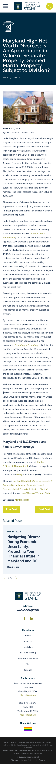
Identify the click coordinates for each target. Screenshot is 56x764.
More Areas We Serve (28, 658)
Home (28, 635)
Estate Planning (28, 652)
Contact (28, 669)
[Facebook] (24, 618)
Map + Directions (28, 695)
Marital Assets (22, 499)
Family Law (28, 647)
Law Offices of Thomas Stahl (35, 493)
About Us (28, 641)
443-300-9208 (28, 610)
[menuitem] (14, 760)
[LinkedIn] (31, 618)
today (19, 474)
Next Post (44, 509)
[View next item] (16, 577)
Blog (28, 664)
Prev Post (11, 509)
